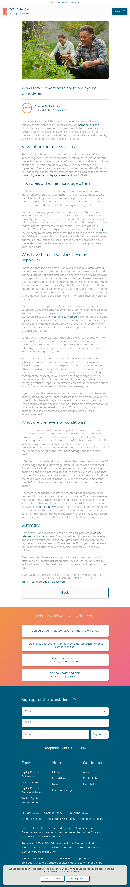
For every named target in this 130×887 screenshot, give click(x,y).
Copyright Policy (78, 812)
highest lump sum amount (63, 316)
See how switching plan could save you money (65, 674)
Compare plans (31, 782)
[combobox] (65, 711)
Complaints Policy (91, 818)
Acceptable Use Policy (61, 818)
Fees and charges (63, 790)
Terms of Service (32, 818)
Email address (34, 734)
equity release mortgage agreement (49, 175)
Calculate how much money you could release (65, 660)
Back (65, 593)
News (55, 784)
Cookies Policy (53, 812)
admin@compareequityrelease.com (44, 581)
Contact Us (90, 778)
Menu (119, 11)
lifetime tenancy (45, 506)
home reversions (88, 124)
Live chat (88, 784)
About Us (88, 772)
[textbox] (65, 711)
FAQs (55, 772)
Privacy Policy (30, 812)
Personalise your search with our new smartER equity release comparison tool (65, 645)
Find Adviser (60, 778)
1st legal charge (94, 229)
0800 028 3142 (71, 2)
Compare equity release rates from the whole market (65, 630)
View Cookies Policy (69, 871)
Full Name (31, 722)
